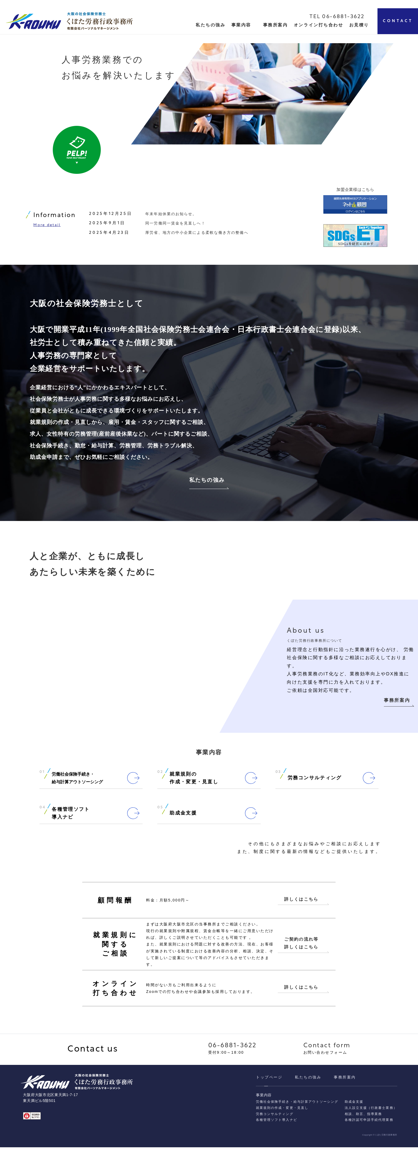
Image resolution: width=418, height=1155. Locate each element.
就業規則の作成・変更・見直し (282, 1115)
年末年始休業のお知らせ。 (171, 216)
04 (42, 813)
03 (278, 778)
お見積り (359, 25)
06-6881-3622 (232, 1053)
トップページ (269, 1085)
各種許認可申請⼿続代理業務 (369, 1127)
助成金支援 (354, 1109)
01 (42, 778)
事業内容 (241, 25)
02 (160, 778)
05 (160, 813)
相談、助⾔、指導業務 (363, 1122)
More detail (47, 228)
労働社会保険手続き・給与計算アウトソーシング (297, 1109)
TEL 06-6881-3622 (337, 16)
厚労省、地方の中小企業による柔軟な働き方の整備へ (196, 235)
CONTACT (398, 21)
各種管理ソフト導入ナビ (276, 1127)
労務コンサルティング (274, 1122)
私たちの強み (207, 484)
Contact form (327, 1053)
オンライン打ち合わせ (318, 25)
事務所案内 (275, 25)
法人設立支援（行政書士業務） (371, 1115)
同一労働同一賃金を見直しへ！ (175, 225)
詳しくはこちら (301, 905)
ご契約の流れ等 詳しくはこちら (301, 950)
